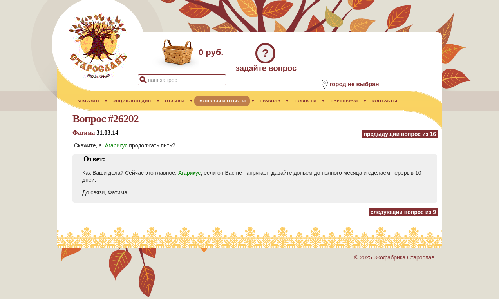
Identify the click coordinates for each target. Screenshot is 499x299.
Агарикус (116, 145)
